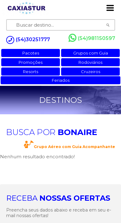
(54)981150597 (92, 38)
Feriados (60, 80)
